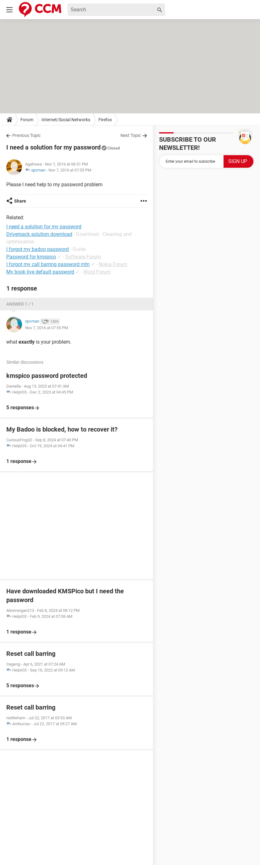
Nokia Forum (113, 264)
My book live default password (40, 272)
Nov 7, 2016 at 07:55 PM (69, 170)
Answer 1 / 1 (20, 304)
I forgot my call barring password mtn (48, 264)
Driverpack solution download (39, 234)
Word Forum (97, 272)
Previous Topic (26, 135)
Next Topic (130, 135)
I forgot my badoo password (37, 249)
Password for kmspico (31, 257)
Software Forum (83, 257)
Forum (26, 119)
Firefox (105, 119)
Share (20, 201)
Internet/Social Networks (65, 119)
